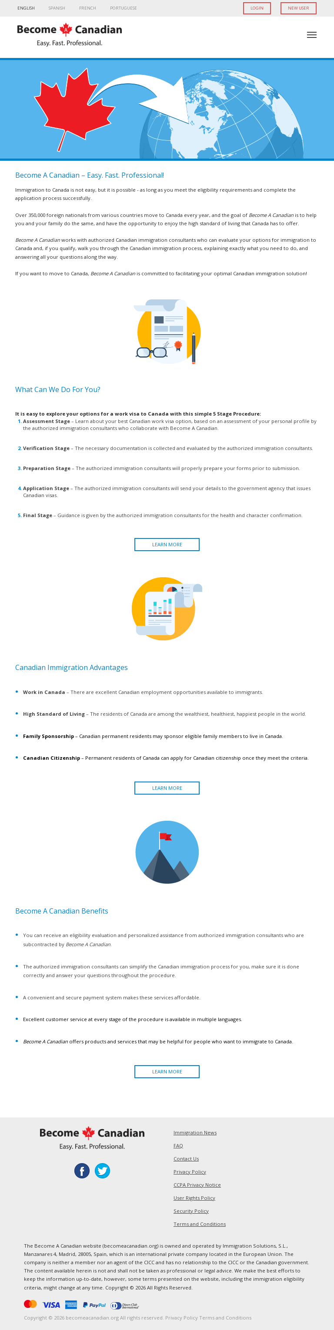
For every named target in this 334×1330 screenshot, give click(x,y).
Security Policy (191, 1211)
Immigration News (195, 1132)
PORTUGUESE (123, 8)
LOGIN (257, 8)
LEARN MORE (167, 544)
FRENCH (87, 8)
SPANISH (57, 8)
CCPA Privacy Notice (197, 1184)
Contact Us (186, 1158)
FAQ (178, 1145)
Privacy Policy (190, 1171)
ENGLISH (26, 8)
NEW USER (298, 8)
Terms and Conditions (200, 1224)
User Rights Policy (194, 1198)
